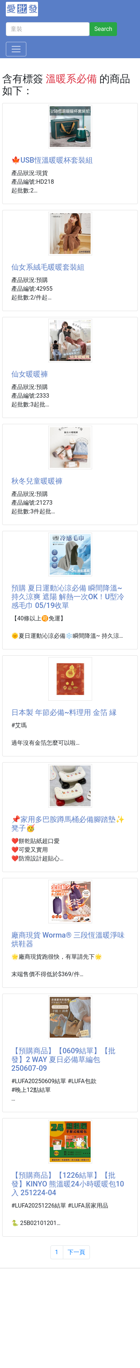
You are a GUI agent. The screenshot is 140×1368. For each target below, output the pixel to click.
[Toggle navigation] (16, 49)
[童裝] (48, 29)
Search (103, 28)
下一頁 (76, 1252)
